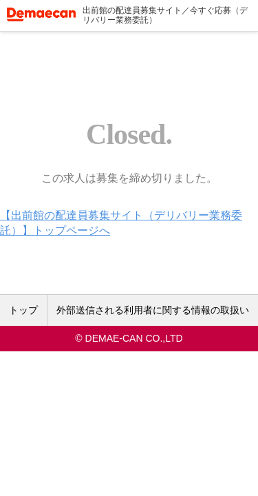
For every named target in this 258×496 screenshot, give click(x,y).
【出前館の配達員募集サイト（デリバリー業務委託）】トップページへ (121, 222)
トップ (23, 310)
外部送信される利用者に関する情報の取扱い (152, 310)
